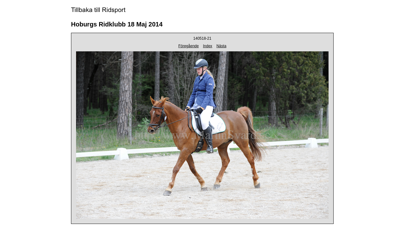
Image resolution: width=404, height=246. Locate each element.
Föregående (188, 46)
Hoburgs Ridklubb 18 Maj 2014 (117, 24)
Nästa (221, 46)
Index (207, 46)
